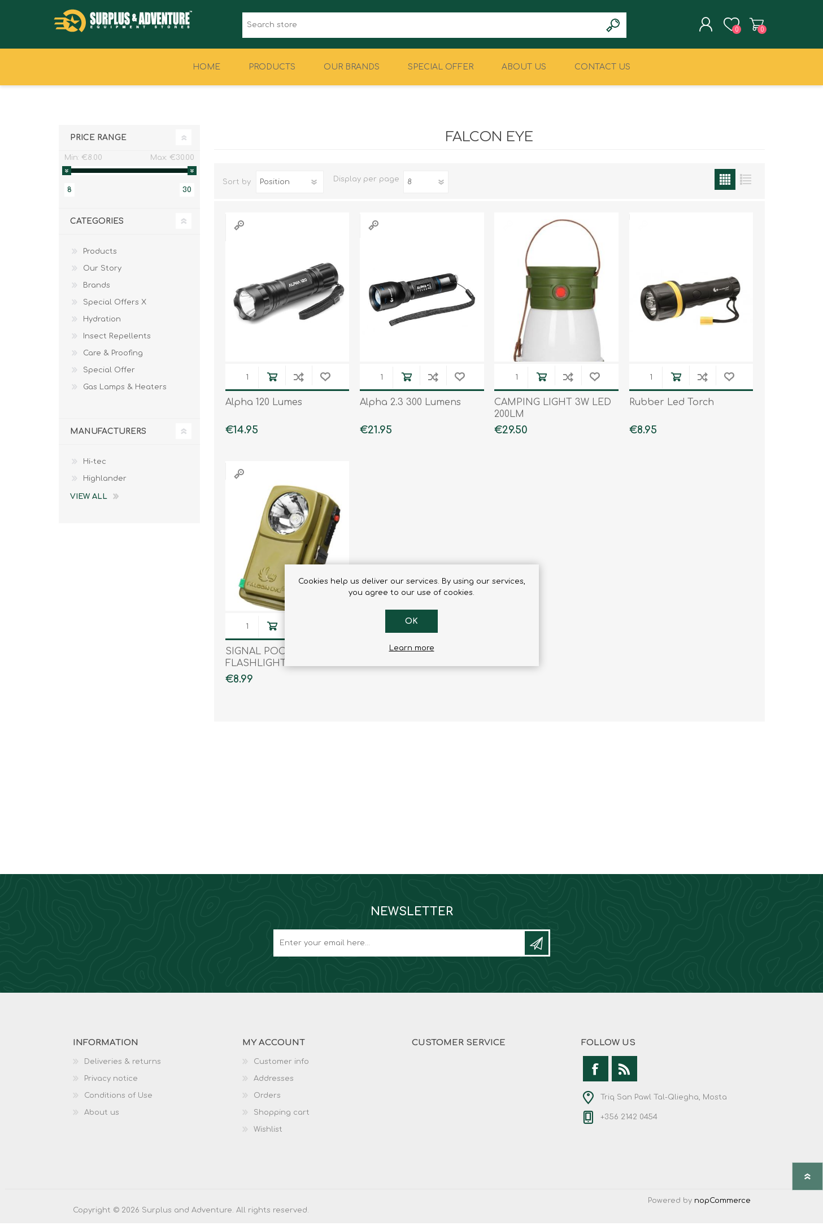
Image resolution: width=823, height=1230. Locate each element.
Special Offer (109, 377)
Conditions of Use (118, 1102)
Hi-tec (94, 468)
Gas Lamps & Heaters (125, 394)
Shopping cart (752, 27)
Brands (96, 292)
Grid (725, 186)
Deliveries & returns (122, 1068)
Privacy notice (111, 1085)
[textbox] (421, 28)
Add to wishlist (325, 384)
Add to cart (272, 384)
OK (411, 621)
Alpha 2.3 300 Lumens (410, 410)
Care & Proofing (113, 360)
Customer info (281, 1068)
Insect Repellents (117, 343)
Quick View (238, 232)
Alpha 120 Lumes (263, 410)
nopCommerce (722, 1207)
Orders (267, 1102)
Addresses (274, 1085)
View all (88, 503)
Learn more (411, 648)
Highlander (105, 485)
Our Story (102, 275)
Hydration (102, 326)
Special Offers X (114, 309)
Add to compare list (298, 384)
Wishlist (268, 1136)
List (745, 186)
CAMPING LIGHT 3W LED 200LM (552, 416)
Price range (98, 144)
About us (101, 1119)
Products (100, 258)
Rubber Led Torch (671, 410)
